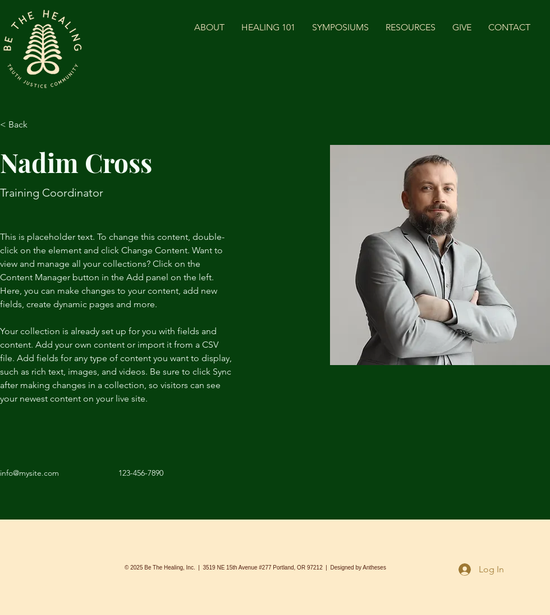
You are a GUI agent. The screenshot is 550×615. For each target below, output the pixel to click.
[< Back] (22, 125)
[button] (410, 27)
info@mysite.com (29, 473)
